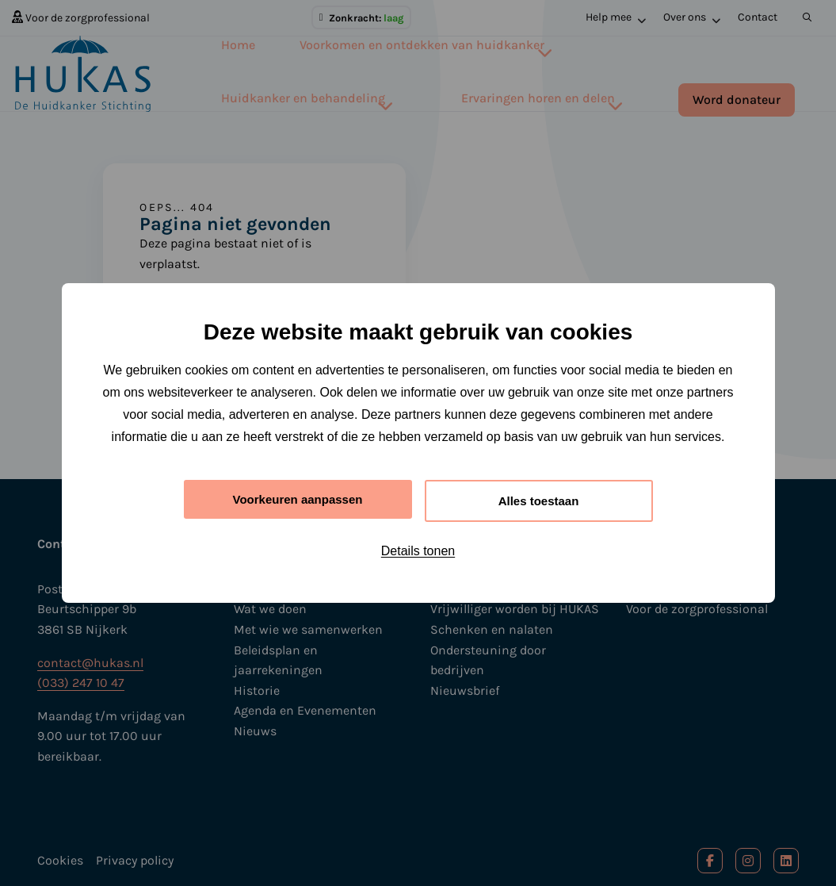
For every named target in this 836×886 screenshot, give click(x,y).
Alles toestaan (538, 501)
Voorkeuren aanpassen (297, 499)
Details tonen (418, 553)
